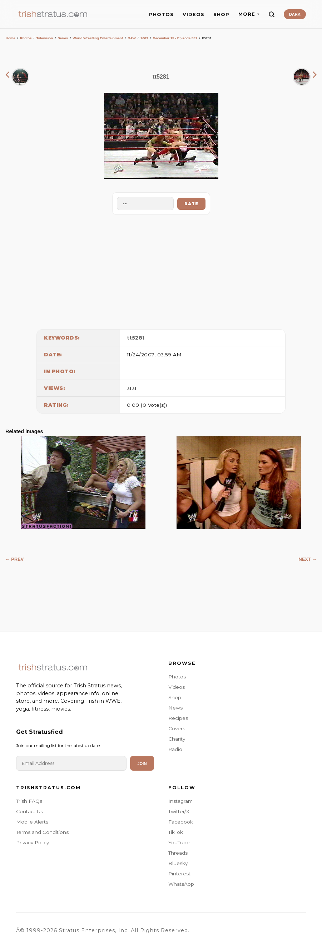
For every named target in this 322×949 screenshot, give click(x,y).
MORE (248, 14)
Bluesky (178, 863)
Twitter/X (178, 811)
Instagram (180, 801)
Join (142, 763)
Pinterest (179, 873)
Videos (176, 687)
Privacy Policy (32, 842)
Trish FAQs (29, 801)
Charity (176, 739)
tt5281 (136, 338)
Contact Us (29, 811)
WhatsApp (181, 884)
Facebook (180, 822)
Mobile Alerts (32, 822)
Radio (175, 749)
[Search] (271, 14)
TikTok (175, 832)
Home (10, 38)
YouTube (179, 842)
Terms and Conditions (42, 832)
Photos (26, 38)
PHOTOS (161, 14)
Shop (174, 697)
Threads (178, 853)
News (175, 708)
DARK (295, 14)
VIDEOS (193, 14)
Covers (176, 728)
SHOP (221, 14)
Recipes (178, 718)
